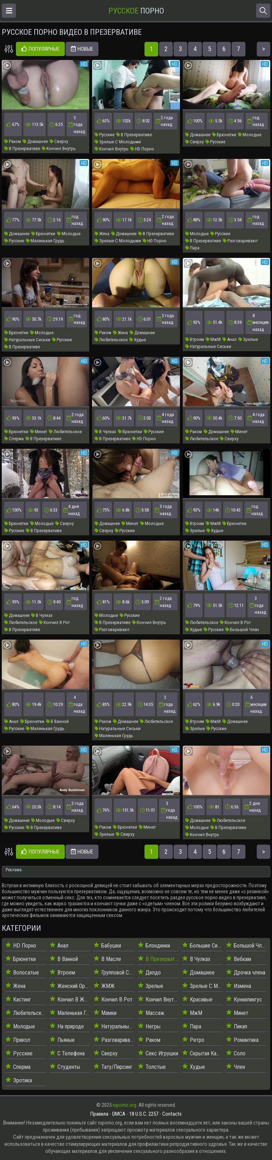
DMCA (118, 1114)
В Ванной (57, 721)
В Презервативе (22, 148)
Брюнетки (224, 134)
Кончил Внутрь (59, 148)
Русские (104, 134)
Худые (137, 339)
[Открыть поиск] (263, 11)
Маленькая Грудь (45, 240)
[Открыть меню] (9, 11)
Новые (82, 49)
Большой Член (242, 629)
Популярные (40, 49)
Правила (99, 1114)
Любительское (111, 339)
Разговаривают (240, 240)
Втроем (194, 339)
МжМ (213, 339)
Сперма (14, 438)
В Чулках (105, 431)
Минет (38, 431)
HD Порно (142, 149)
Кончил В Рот (54, 622)
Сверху (59, 141)
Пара (192, 247)
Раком (12, 141)
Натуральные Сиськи (27, 339)
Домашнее (35, 141)
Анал (229, 339)
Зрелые (248, 339)
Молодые (249, 134)
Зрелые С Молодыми (118, 141)
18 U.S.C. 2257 (143, 1114)
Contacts (172, 1114)
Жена (102, 233)
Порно (136, 10)
